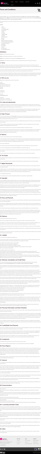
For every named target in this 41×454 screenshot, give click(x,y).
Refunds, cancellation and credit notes (7, 40)
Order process (4, 30)
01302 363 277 (3, 445)
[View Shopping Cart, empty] (39, 3)
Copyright (3, 35)
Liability (3, 39)
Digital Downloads (5, 34)
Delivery (3, 31)
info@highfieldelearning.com (4, 95)
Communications (4, 48)
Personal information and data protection (8, 41)
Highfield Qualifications (36, 440)
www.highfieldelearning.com (20, 58)
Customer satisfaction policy (28, 443)
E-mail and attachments (5, 29)
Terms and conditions (27, 440)
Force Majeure (4, 45)
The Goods (3, 33)
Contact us (18, 443)
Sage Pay (27, 327)
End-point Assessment (36, 443)
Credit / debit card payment (6, 43)
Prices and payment (5, 36)
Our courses (18, 440)
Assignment (4, 44)
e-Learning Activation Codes (6, 49)
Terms (3, 26)
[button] (13, 2)
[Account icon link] (37, 3)
